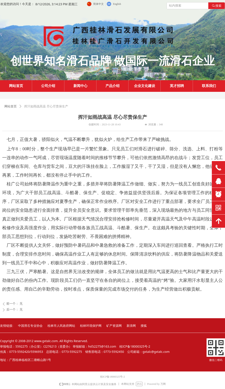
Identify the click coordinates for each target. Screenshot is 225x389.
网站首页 (10, 106)
